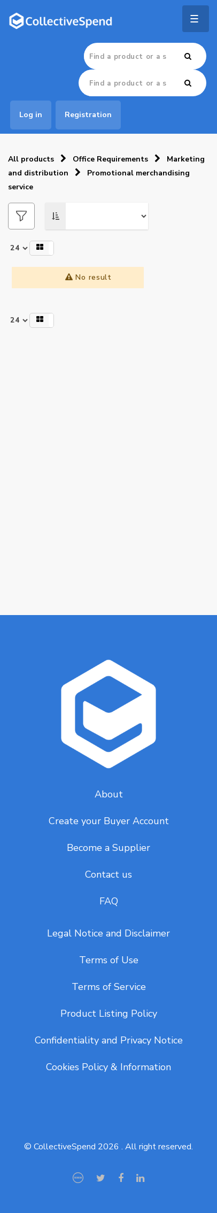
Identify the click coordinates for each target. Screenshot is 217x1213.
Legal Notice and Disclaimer (108, 933)
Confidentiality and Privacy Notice (109, 1040)
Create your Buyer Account (109, 821)
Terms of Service (109, 986)
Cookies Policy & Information (108, 1067)
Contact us (108, 874)
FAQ (108, 901)
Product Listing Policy (108, 1013)
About (109, 794)
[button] (41, 248)
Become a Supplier (108, 847)
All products (31, 159)
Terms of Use (108, 960)
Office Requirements (110, 159)
